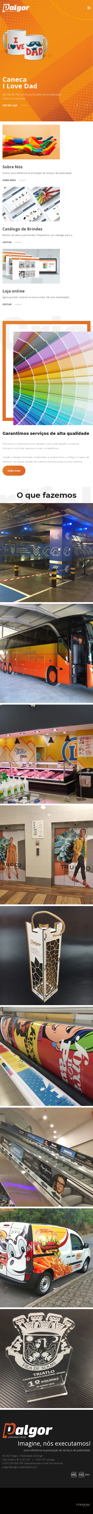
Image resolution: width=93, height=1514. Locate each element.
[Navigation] (89, 8)
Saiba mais (13, 470)
